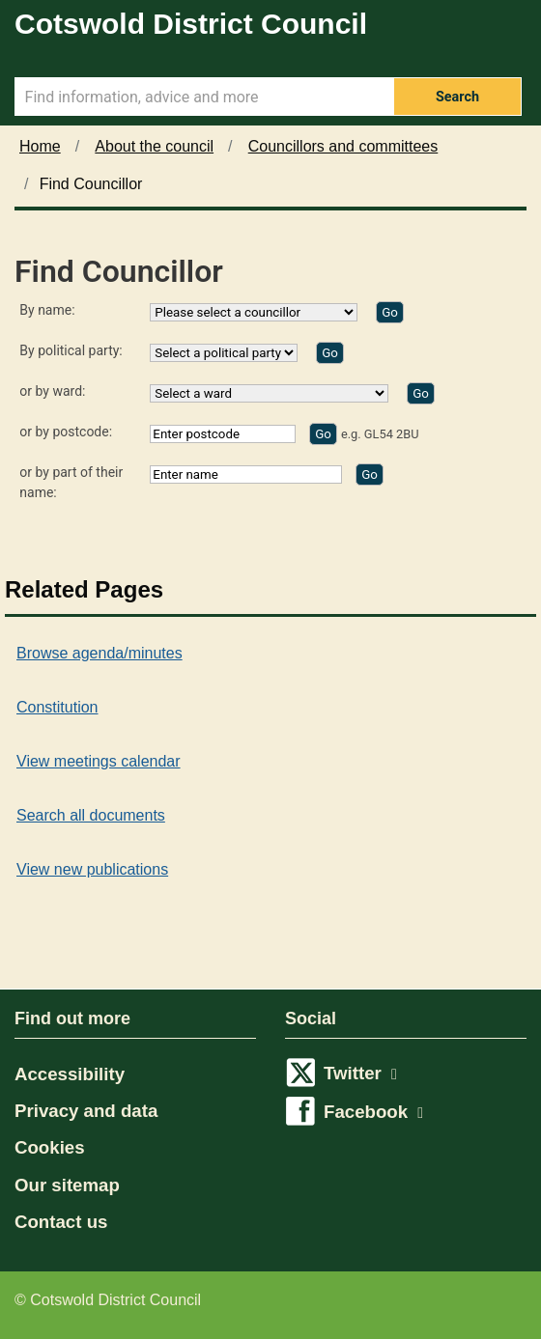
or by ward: (52, 391)
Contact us (60, 1222)
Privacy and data (85, 1111)
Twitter (360, 1073)
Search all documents (90, 815)
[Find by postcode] (323, 434)
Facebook (373, 1112)
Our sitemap (67, 1185)
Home (40, 146)
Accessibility (69, 1074)
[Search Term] (203, 96)
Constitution (57, 707)
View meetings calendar (98, 761)
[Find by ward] (421, 393)
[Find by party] (330, 353)
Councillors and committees (343, 146)
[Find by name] (390, 312)
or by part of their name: (71, 482)
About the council (154, 146)
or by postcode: (65, 431)
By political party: (70, 350)
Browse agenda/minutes (99, 653)
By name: (46, 310)
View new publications (92, 869)
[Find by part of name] (370, 474)
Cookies (49, 1147)
